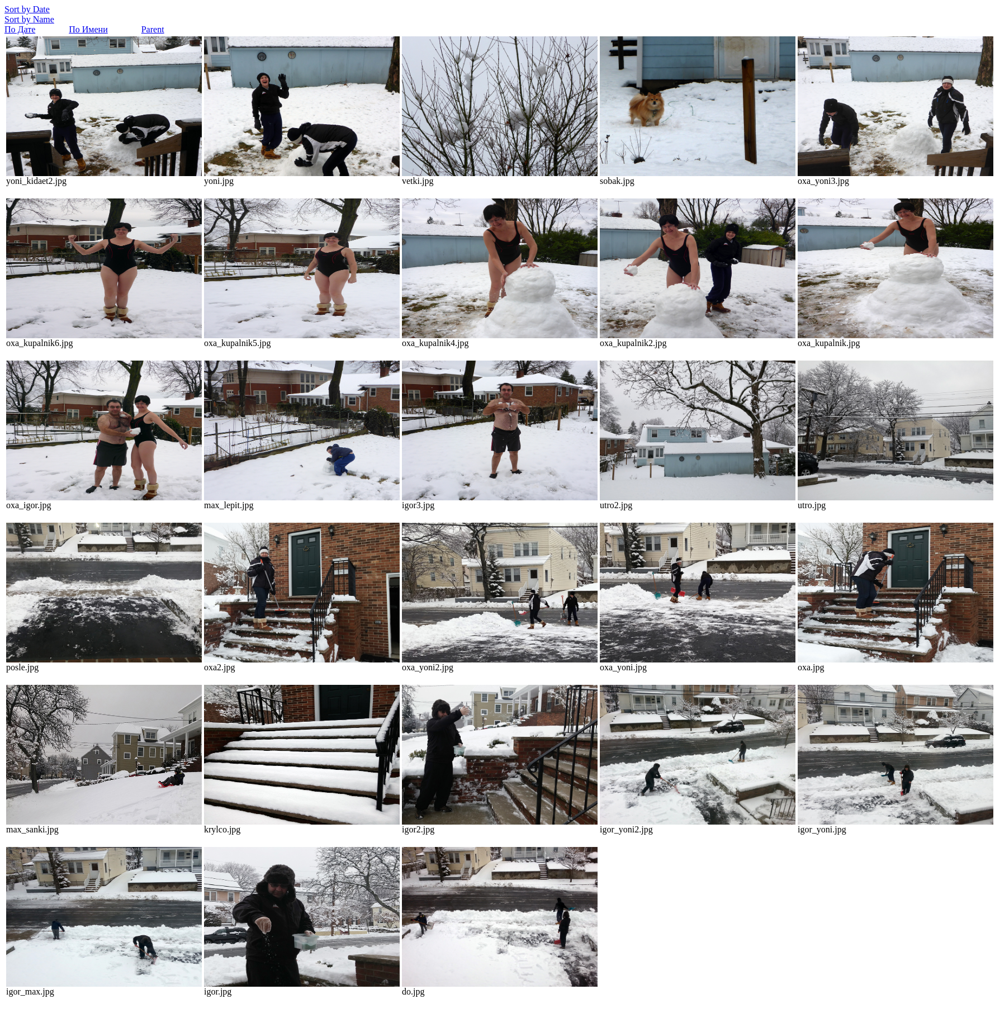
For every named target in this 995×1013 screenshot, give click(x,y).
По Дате (19, 29)
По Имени (88, 29)
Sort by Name (29, 19)
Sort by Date (27, 9)
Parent (152, 29)
